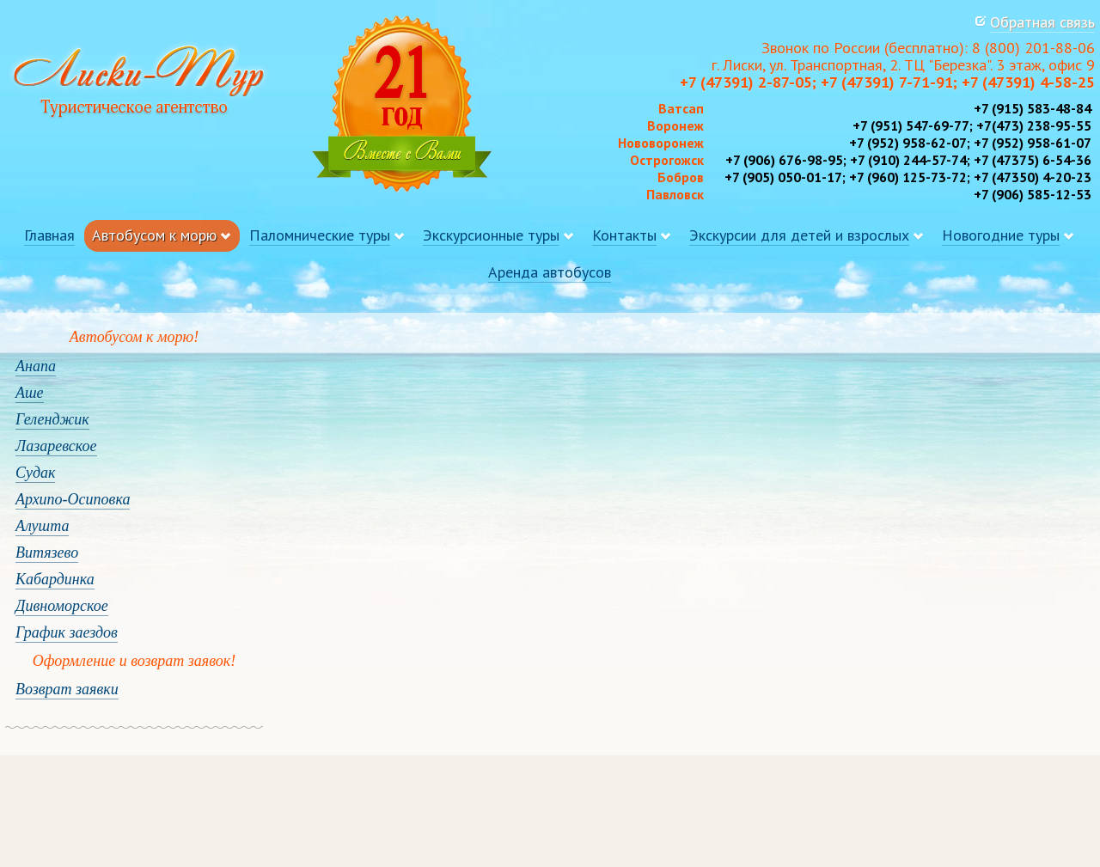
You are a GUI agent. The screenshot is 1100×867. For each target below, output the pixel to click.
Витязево (46, 552)
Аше (29, 392)
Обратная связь (1042, 22)
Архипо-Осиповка (72, 499)
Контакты (624, 235)
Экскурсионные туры (491, 235)
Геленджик (52, 419)
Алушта (42, 525)
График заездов (66, 632)
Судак (35, 472)
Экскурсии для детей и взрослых (799, 235)
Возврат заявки (67, 689)
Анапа (35, 366)
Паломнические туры (319, 235)
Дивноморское (61, 605)
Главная (49, 235)
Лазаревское (56, 446)
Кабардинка (55, 579)
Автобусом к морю (154, 235)
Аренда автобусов (549, 272)
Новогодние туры (1001, 235)
